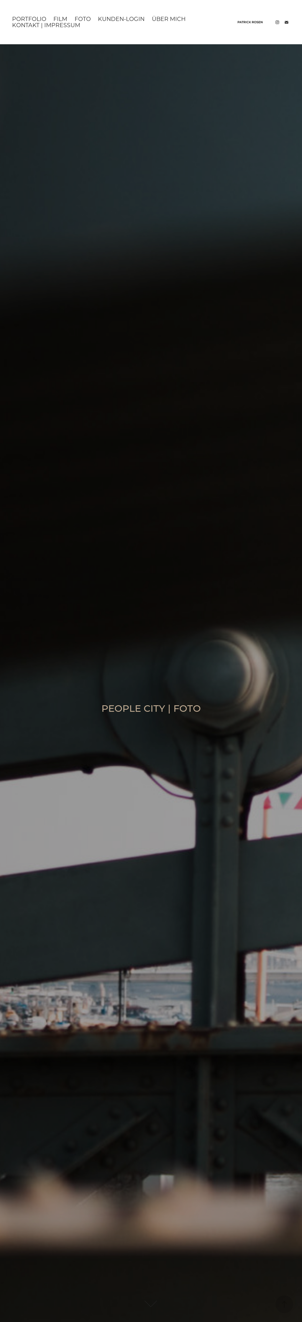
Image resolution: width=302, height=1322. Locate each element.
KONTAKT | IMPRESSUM (46, 25)
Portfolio (29, 18)
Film (60, 18)
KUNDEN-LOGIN (121, 18)
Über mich (169, 18)
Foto (83, 18)
